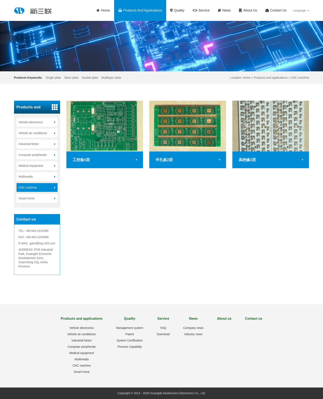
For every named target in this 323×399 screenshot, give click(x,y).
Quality (129, 318)
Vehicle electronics (81, 328)
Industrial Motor (82, 340)
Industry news (193, 334)
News (193, 318)
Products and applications (271, 77)
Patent (129, 334)
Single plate (53, 77)
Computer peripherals (82, 346)
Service (163, 318)
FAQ (163, 328)
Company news (193, 328)
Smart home (82, 371)
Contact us (253, 318)
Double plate (90, 77)
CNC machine (300, 77)
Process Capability (129, 346)
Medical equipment (81, 353)
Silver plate (71, 77)
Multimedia (82, 359)
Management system (129, 328)
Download (163, 334)
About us (224, 318)
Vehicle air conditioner (81, 334)
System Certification (130, 340)
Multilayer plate (111, 77)
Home (247, 77)
